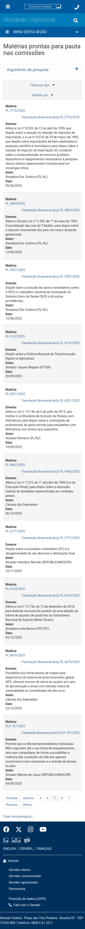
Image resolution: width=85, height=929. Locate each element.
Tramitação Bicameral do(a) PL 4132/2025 (50, 343)
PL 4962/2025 (15, 465)
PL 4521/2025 (15, 394)
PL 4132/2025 (15, 336)
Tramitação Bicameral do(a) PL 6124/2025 (50, 595)
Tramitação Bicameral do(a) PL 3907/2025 (50, 276)
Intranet (11, 861)
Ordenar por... (42, 95)
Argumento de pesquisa (28, 69)
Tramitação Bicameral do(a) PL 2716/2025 (50, 117)
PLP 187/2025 (15, 726)
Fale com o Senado (24, 905)
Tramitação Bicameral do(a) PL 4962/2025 (50, 471)
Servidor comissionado (25, 876)
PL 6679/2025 (15, 655)
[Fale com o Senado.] (77, 7)
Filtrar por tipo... (42, 85)
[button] (42, 32)
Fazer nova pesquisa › (18, 816)
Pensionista (17, 889)
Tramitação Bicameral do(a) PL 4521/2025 (50, 400)
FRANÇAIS (44, 849)
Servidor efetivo (20, 870)
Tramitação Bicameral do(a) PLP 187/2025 (50, 733)
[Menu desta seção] (7, 32)
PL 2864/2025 (15, 203)
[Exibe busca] (76, 20)
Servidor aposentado (23, 882)
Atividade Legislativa (29, 19)
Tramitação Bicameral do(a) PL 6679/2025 (50, 662)
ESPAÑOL (26, 849)
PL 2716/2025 (15, 110)
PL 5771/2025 (15, 531)
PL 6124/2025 (15, 589)
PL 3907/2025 (15, 270)
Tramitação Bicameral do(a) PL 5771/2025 (50, 538)
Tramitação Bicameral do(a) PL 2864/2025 (50, 210)
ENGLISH (9, 849)
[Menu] (8, 6)
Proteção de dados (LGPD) (27, 899)
